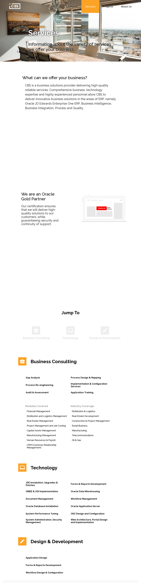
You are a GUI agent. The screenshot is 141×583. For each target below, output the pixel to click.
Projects (108, 6)
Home (74, 6)
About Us (126, 6)
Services (90, 6)
